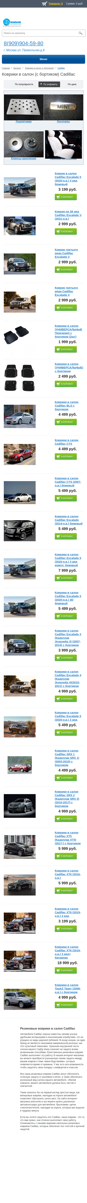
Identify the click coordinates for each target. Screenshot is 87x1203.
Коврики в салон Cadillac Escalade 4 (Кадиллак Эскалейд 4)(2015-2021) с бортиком (68, 679)
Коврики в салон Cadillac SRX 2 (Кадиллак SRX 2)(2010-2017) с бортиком (67, 799)
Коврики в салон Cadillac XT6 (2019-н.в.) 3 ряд (68, 912)
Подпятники (23, 121)
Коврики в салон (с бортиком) (39, 68)
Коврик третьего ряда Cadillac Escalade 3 (66, 253)
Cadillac (61, 68)
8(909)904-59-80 (23, 43)
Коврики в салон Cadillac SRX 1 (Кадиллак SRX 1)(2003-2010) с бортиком (67, 758)
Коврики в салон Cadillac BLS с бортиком (66, 405)
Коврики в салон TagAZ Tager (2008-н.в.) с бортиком (68, 988)
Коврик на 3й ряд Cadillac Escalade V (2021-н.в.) (68, 215)
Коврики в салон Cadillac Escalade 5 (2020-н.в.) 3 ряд (68, 716)
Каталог (17, 68)
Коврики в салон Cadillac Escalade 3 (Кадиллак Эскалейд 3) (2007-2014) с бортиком (68, 638)
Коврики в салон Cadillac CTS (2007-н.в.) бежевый (68, 482)
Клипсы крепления (23, 158)
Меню (43, 59)
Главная (6, 68)
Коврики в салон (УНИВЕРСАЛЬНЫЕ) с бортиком (69, 367)
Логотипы (63, 121)
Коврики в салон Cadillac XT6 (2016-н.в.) (68, 874)
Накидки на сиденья (63, 158)
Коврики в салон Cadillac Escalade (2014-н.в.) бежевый (69, 520)
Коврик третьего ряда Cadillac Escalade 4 (66, 291)
